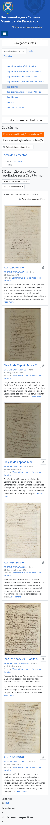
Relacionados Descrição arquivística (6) (23, 134)
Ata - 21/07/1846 (14, 267)
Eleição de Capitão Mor (18, 462)
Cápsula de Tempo (15, 107)
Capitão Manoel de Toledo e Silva (22, 76)
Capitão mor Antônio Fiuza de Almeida (24, 92)
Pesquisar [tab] (8, 56)
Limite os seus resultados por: (25, 120)
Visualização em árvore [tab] (14, 51)
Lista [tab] (31, 51)
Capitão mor (12, 87)
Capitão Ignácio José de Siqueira (21, 66)
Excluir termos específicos (32, 199)
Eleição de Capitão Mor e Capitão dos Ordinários (21, 365)
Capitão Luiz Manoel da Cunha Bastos (24, 71)
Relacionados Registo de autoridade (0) (23, 140)
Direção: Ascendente (12, 186)
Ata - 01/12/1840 (14, 562)
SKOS (5, 803)
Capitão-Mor (12, 97)
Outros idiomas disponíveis (17, 147)
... (8, 61)
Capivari (10, 102)
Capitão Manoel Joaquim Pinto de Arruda (25, 81)
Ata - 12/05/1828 (14, 757)
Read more (9, 302)
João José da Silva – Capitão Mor (21, 659)
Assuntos (18, 161)
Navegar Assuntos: (25, 43)
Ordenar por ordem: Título (15, 181)
